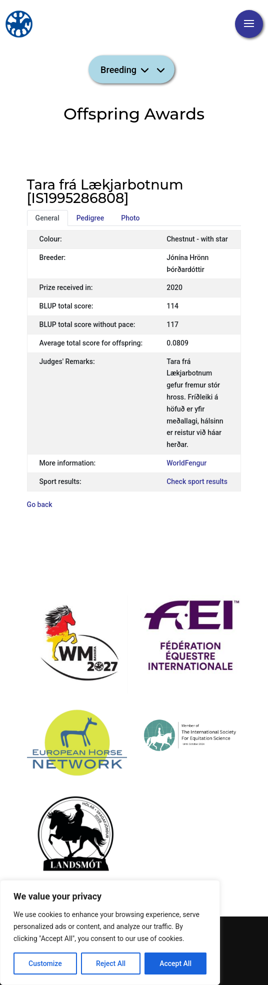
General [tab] (48, 218)
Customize (45, 964)
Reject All (111, 964)
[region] (110, 932)
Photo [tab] (130, 218)
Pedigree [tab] (90, 218)
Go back (39, 504)
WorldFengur (186, 463)
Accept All (176, 964)
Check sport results (197, 482)
